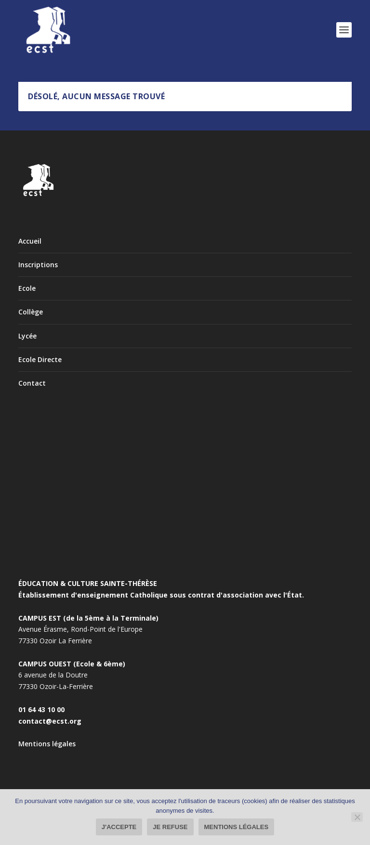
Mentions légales (47, 743)
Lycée (27, 335)
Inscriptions (38, 264)
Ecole (27, 288)
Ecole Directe (40, 359)
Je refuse (170, 827)
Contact (32, 383)
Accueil (29, 241)
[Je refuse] (357, 817)
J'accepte (119, 827)
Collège (30, 311)
